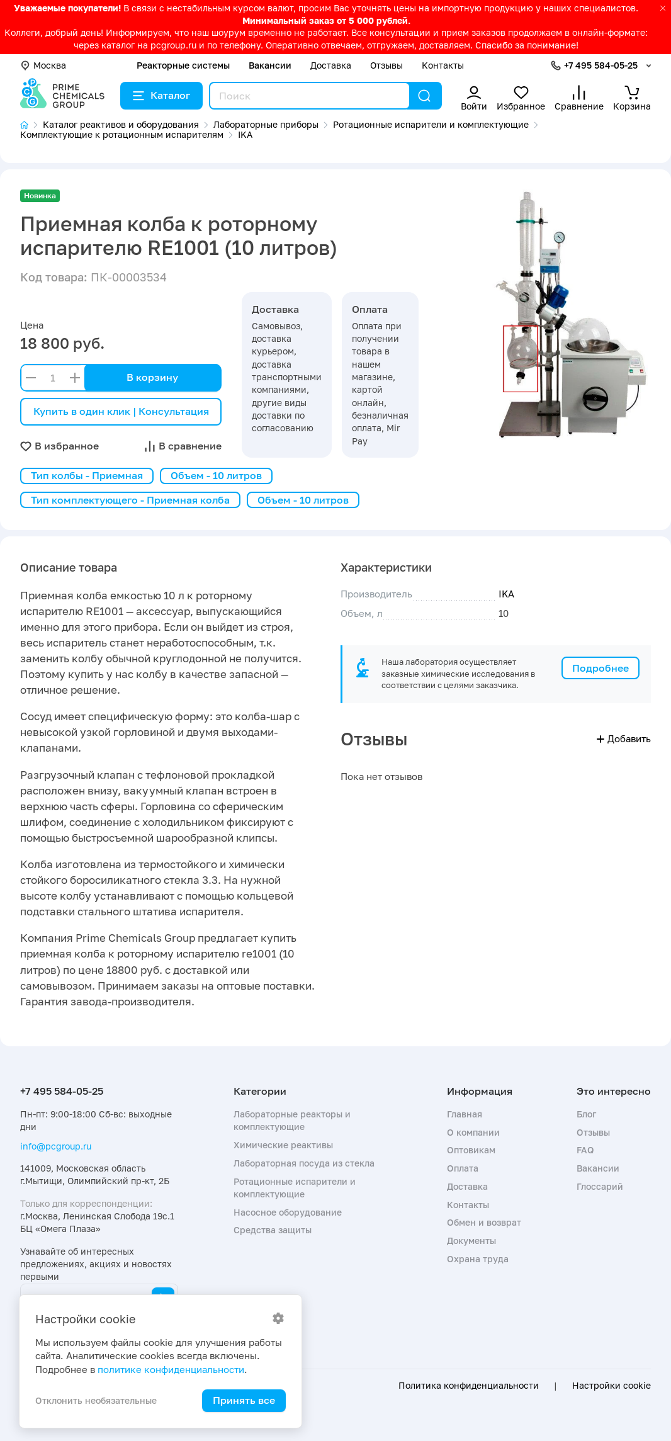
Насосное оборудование (288, 1212)
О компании (473, 1132)
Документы (471, 1240)
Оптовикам (471, 1149)
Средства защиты (273, 1229)
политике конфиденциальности (171, 1369)
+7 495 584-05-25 (601, 65)
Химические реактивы (283, 1144)
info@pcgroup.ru (55, 1146)
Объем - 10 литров (216, 475)
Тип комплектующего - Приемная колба (130, 500)
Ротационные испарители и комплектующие (295, 1187)
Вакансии (270, 65)
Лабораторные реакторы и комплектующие (292, 1120)
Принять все (244, 1400)
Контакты (443, 65)
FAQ (585, 1149)
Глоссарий (600, 1186)
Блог (586, 1114)
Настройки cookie (611, 1386)
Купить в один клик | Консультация (121, 411)
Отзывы (386, 65)
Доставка (330, 65)
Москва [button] (43, 65)
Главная (464, 1114)
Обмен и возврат (484, 1222)
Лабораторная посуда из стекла (304, 1163)
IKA (506, 593)
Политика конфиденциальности (468, 1386)
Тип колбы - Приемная (87, 475)
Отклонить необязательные (96, 1400)
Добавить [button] (624, 738)
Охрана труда (478, 1258)
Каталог (161, 95)
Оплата (462, 1168)
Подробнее (600, 668)
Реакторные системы (183, 65)
